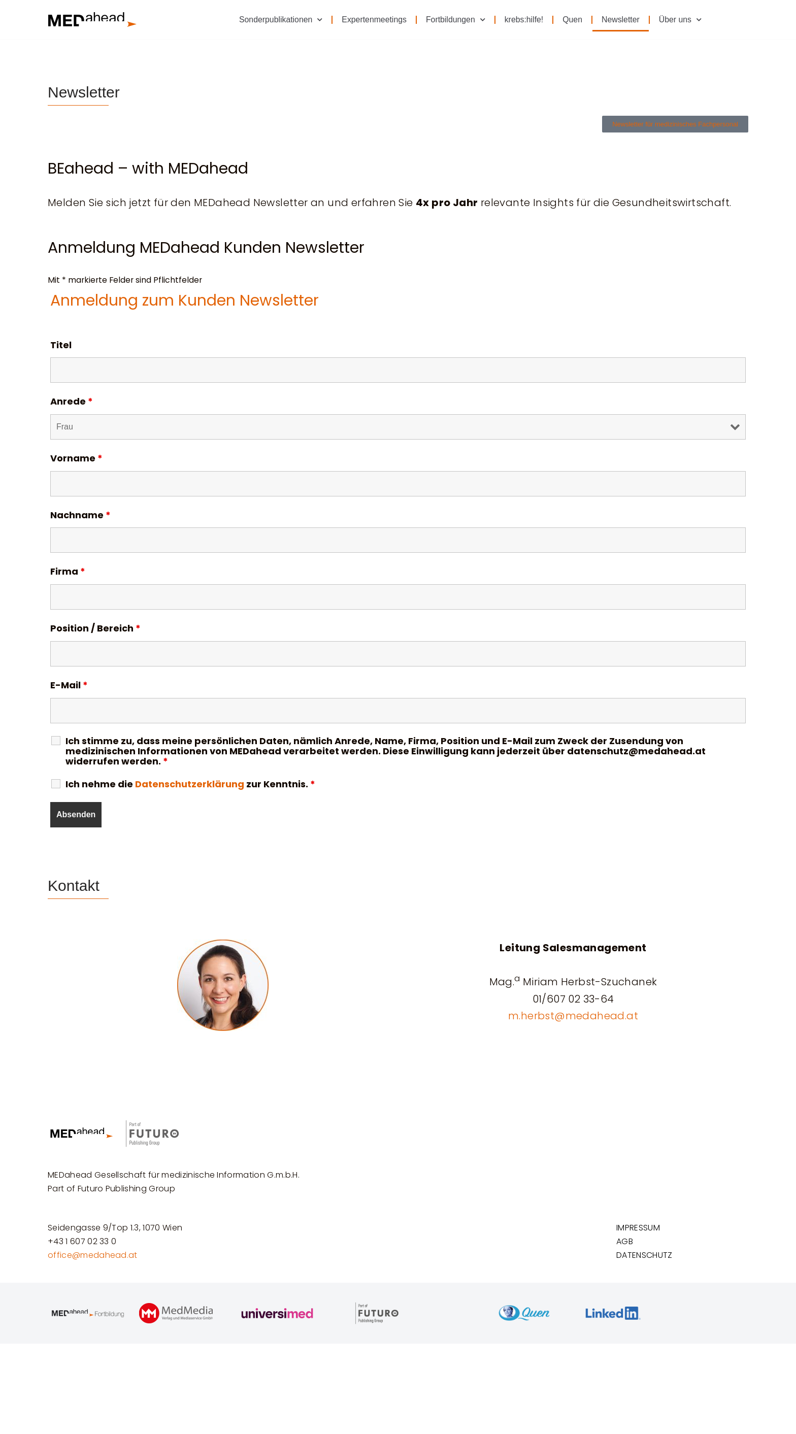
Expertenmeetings (372, 19)
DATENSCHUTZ (644, 1346)
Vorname (76, 460)
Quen (571, 19)
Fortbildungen (454, 19)
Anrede (71, 403)
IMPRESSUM (639, 1318)
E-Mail (69, 688)
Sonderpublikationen (278, 19)
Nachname (80, 517)
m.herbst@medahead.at (573, 1019)
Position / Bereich (95, 630)
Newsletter (620, 19)
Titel (61, 346)
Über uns (680, 19)
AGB (624, 1332)
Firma (67, 574)
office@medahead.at (93, 1346)
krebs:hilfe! (522, 19)
